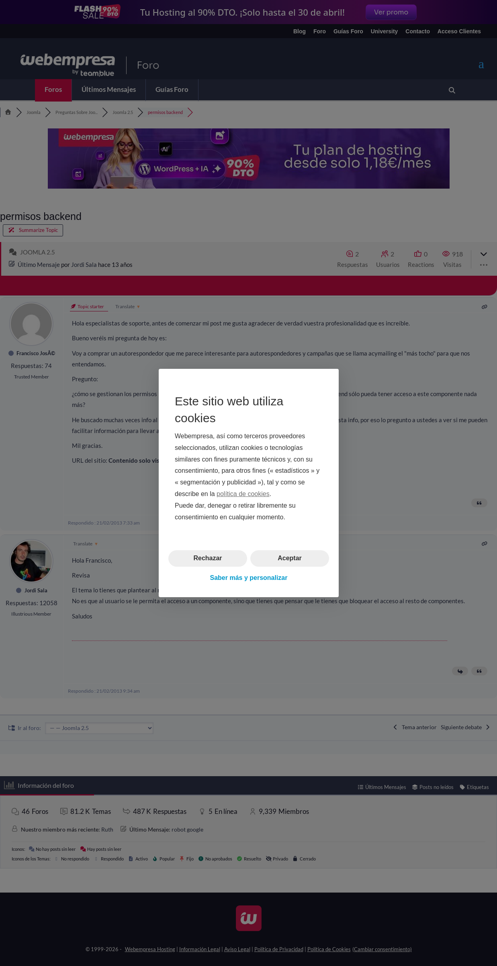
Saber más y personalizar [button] (248, 577)
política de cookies (243, 493)
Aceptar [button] (290, 558)
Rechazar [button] (207, 558)
